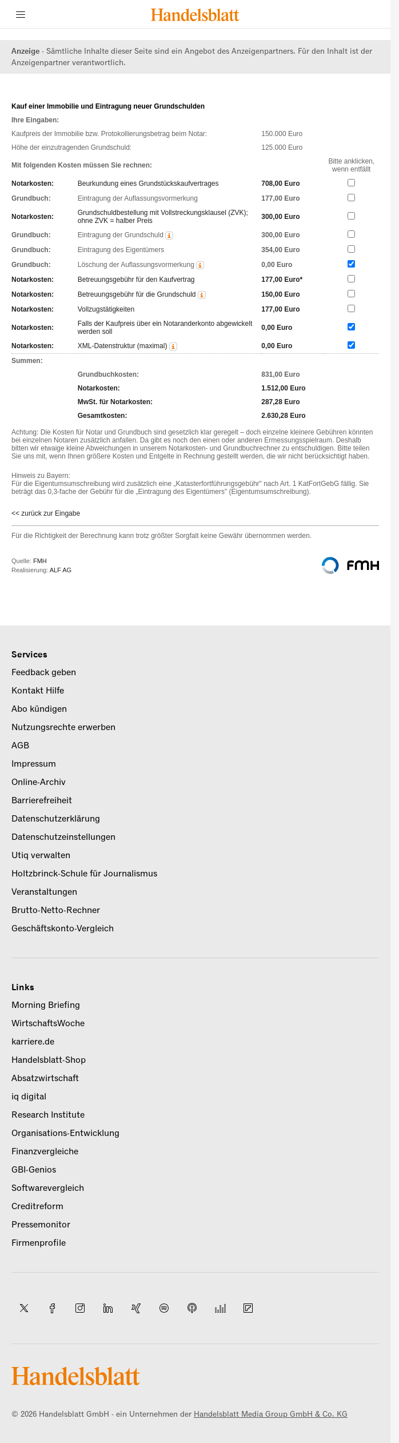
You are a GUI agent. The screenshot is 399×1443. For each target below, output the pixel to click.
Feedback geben (43, 672)
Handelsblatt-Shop (48, 1060)
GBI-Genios (33, 1169)
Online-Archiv (38, 782)
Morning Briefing (45, 1005)
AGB (20, 745)
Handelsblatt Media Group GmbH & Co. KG (271, 1414)
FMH (40, 560)
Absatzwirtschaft (45, 1078)
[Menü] (20, 14)
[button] (169, 236)
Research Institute (48, 1115)
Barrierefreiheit (41, 800)
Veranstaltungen (44, 892)
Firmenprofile (38, 1243)
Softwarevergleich (47, 1188)
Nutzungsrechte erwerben (63, 727)
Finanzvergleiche (44, 1151)
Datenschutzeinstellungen (63, 837)
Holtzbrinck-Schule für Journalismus (84, 873)
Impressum (33, 764)
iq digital (28, 1096)
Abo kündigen (39, 709)
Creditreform (37, 1206)
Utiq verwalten (40, 855)
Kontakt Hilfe (37, 690)
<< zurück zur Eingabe (45, 513)
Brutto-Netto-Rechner (55, 910)
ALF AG (61, 570)
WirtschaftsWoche (48, 1023)
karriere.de (32, 1041)
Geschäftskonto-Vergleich (62, 928)
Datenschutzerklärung (55, 818)
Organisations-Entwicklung (65, 1133)
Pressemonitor (40, 1224)
